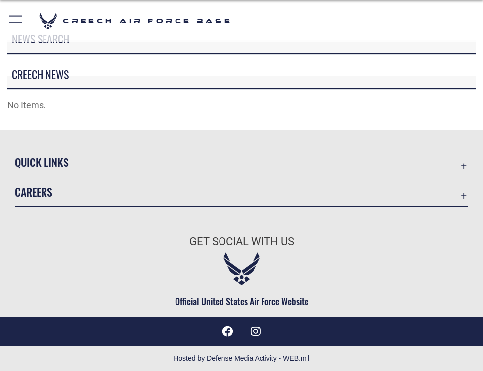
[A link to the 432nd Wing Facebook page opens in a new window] (227, 331)
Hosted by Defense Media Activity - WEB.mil (241, 358)
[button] (16, 21)
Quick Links (42, 162)
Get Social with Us (241, 241)
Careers (33, 192)
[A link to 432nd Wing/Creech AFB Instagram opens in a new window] (255, 331)
